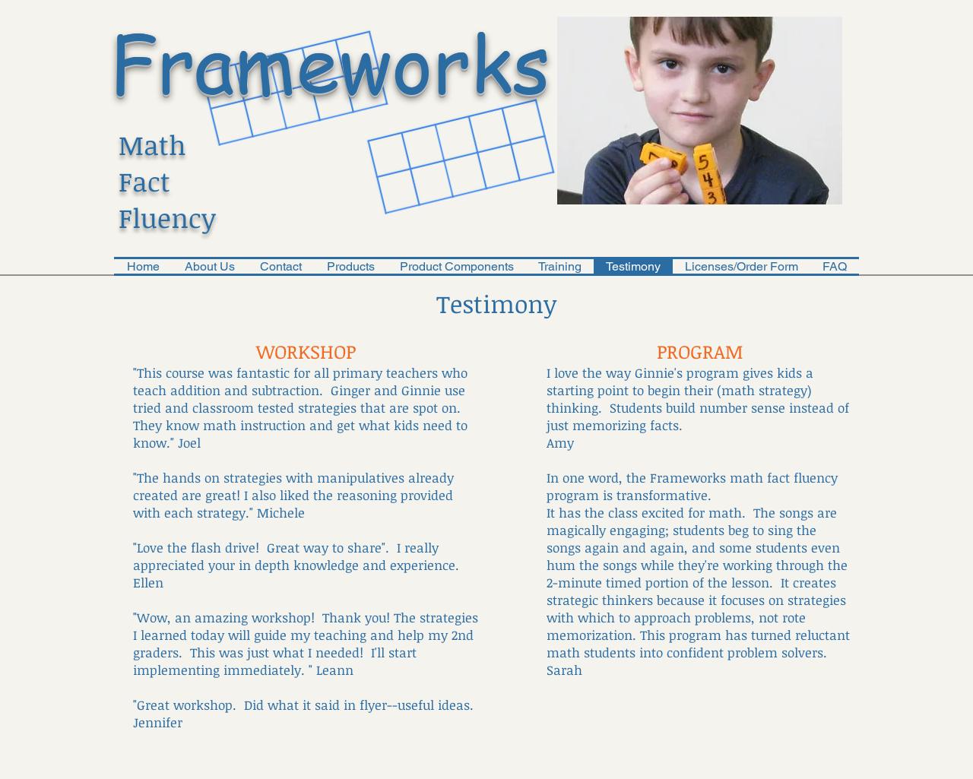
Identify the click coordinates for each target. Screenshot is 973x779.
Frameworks (330, 62)
